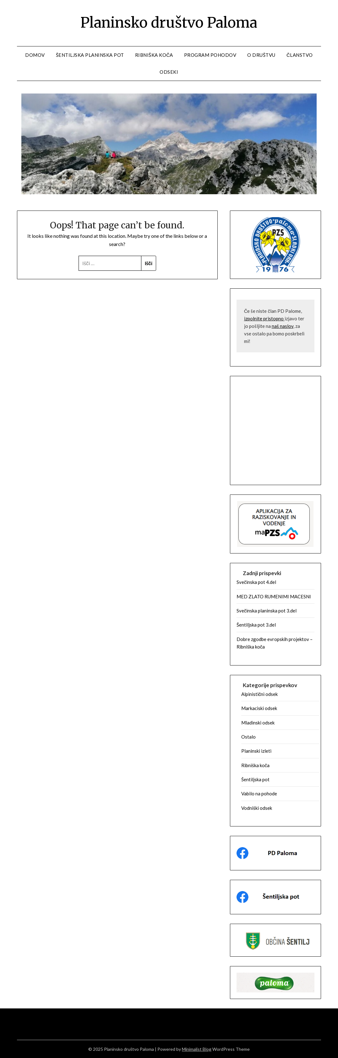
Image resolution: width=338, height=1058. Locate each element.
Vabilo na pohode (259, 793)
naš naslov (282, 326)
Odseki (169, 72)
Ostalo (248, 737)
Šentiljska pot (255, 779)
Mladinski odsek (258, 722)
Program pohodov (210, 55)
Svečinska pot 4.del (256, 582)
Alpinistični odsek (259, 694)
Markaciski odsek (259, 708)
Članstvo (299, 55)
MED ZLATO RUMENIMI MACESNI (274, 596)
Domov (35, 55)
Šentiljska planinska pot (90, 55)
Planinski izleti (256, 751)
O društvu (261, 55)
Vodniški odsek (256, 808)
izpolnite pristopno (264, 318)
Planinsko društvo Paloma (169, 22)
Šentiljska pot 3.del (256, 625)
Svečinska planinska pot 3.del (267, 610)
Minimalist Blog (196, 1049)
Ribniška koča (154, 55)
